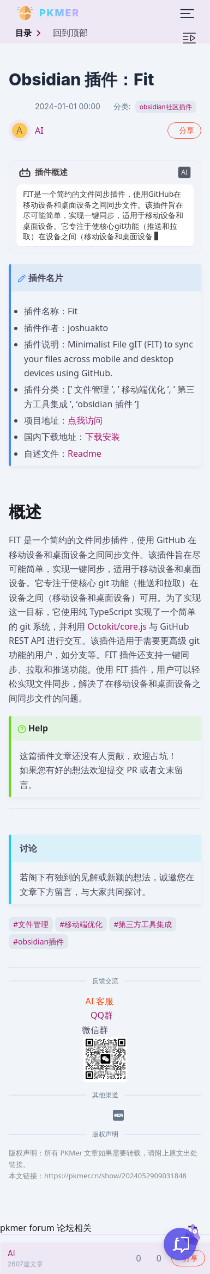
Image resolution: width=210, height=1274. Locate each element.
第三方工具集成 (142, 924)
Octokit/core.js (117, 626)
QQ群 (102, 1015)
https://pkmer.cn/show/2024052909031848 (115, 1175)
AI (39, 130)
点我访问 (85, 420)
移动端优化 (81, 924)
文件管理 (31, 924)
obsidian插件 (38, 941)
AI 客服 (101, 1001)
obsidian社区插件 (166, 107)
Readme (84, 453)
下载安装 (102, 437)
